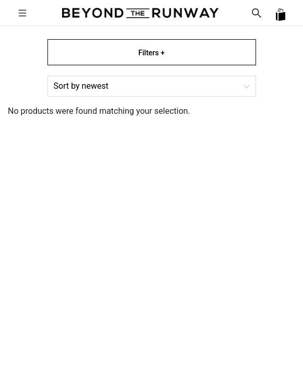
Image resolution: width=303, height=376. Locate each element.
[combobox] (151, 86)
